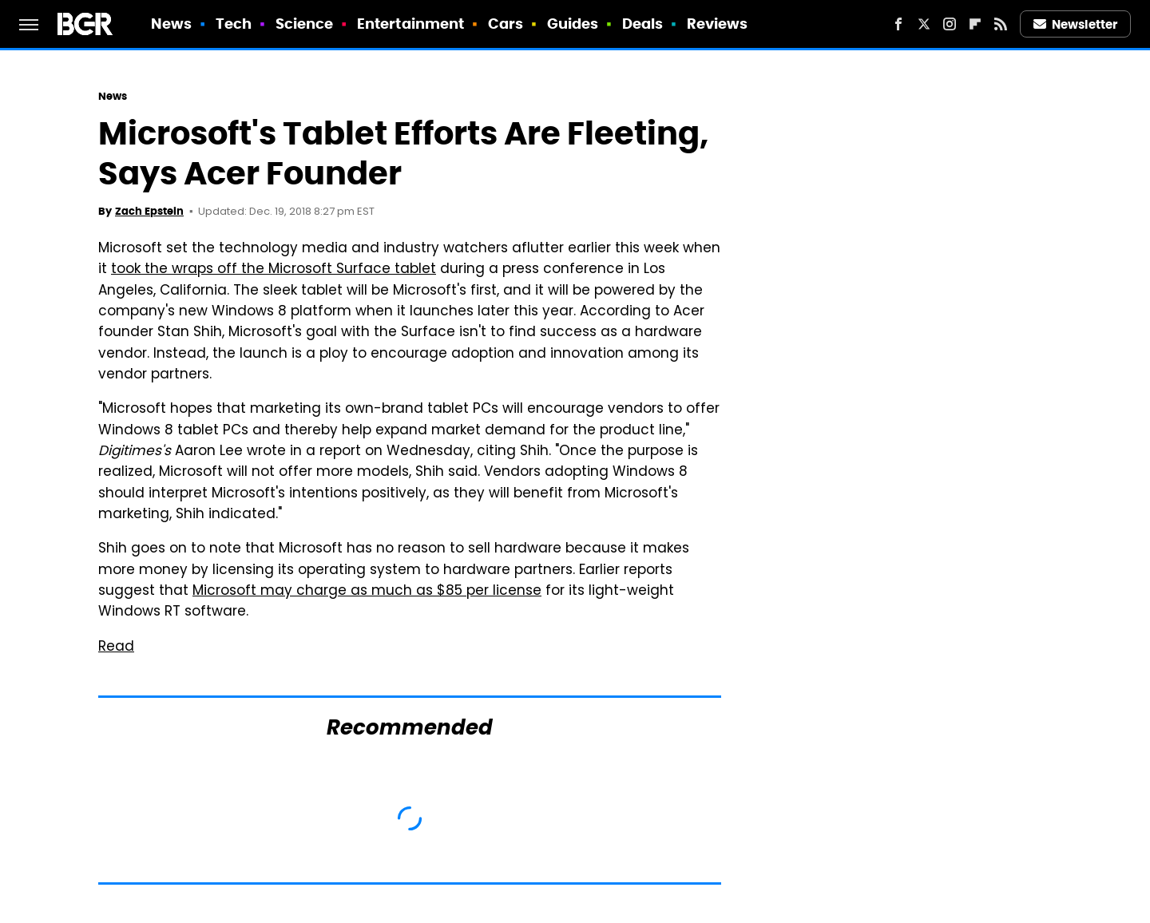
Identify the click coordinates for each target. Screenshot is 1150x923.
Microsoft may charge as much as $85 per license (366, 591)
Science (305, 23)
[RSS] (1000, 24)
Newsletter (1075, 24)
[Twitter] (924, 24)
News (171, 23)
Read (116, 647)
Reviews (717, 23)
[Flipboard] (975, 24)
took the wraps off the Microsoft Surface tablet (273, 270)
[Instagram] (949, 24)
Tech (234, 23)
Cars (505, 23)
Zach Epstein (149, 211)
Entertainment (410, 23)
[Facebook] (898, 24)
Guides (573, 23)
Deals (643, 23)
